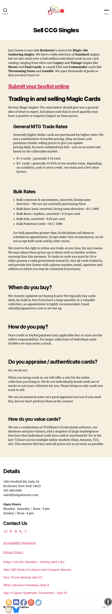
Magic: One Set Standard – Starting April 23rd (33, 562)
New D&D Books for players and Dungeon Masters (37, 569)
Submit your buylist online (38, 86)
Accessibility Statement (19, 543)
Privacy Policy (13, 552)
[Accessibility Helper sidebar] (108, 602)
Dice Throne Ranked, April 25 (22, 577)
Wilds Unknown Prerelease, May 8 (26, 585)
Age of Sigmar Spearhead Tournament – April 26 (35, 593)
